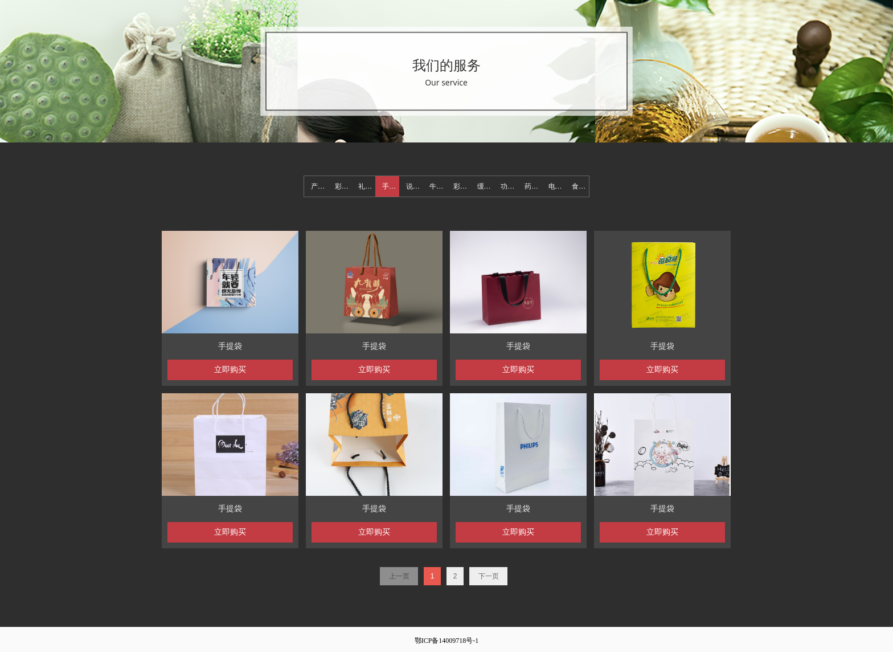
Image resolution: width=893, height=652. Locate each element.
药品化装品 (533, 186)
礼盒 (365, 186)
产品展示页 (319, 186)
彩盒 (342, 186)
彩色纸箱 (461, 186)
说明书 (414, 186)
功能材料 (509, 186)
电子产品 (557, 186)
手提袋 (390, 186)
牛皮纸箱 (437, 186)
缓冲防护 (485, 186)
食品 (578, 186)
